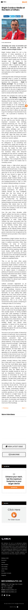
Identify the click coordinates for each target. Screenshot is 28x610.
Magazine (3, 575)
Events (3, 571)
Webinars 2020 (5, 558)
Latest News (4, 569)
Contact (3, 562)
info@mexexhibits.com (11, 590)
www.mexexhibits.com (11, 592)
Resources (3, 560)
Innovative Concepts (6, 573)
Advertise (14, 487)
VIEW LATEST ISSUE (14, 446)
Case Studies (4, 566)
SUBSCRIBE (14, 454)
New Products (4, 564)
